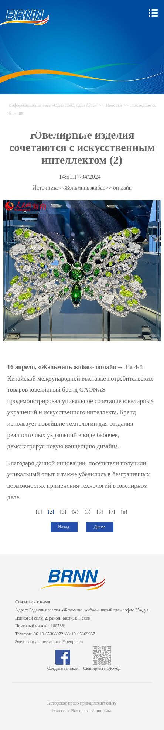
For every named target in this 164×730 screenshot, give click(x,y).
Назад (64, 526)
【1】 (39, 512)
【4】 (76, 512)
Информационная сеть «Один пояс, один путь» (52, 105)
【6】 (100, 512)
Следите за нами (62, 666)
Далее (99, 526)
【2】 (51, 512)
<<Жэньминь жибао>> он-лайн (95, 188)
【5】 (88, 512)
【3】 (64, 512)
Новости (114, 105)
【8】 (125, 512)
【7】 (112, 512)
